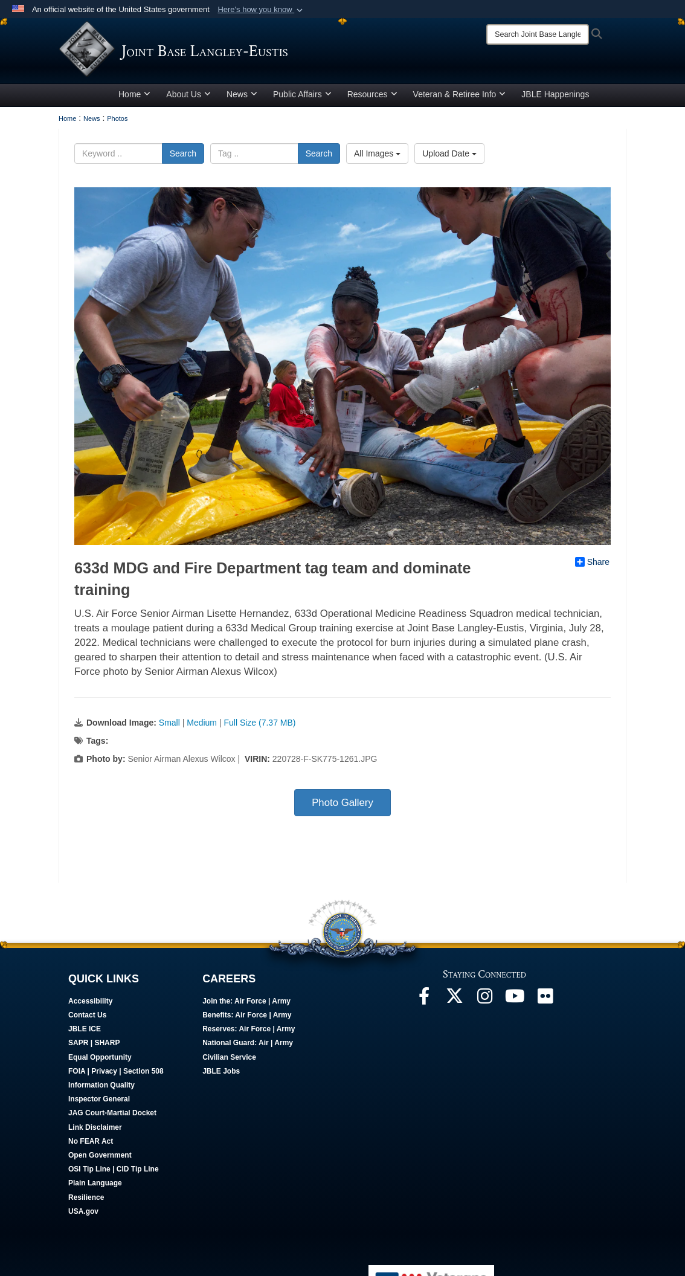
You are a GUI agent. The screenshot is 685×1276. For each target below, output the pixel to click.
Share (592, 566)
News (242, 98)
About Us (188, 98)
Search (183, 158)
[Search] (537, 34)
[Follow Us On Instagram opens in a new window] (484, 1003)
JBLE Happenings (555, 98)
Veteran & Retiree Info (459, 98)
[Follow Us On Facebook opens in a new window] (424, 1003)
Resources (372, 98)
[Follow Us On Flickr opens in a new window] (545, 1003)
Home (134, 98)
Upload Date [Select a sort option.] (449, 158)
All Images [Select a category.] (377, 158)
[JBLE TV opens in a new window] (515, 1003)
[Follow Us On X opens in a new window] (454, 1003)
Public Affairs (302, 98)
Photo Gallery (342, 807)
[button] (261, 10)
